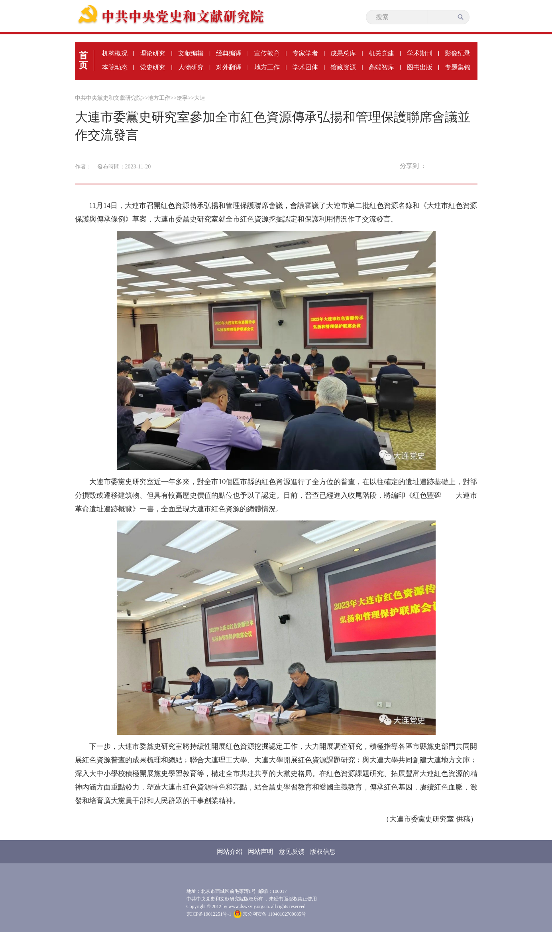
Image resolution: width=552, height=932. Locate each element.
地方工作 (267, 67)
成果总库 (343, 53)
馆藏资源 (343, 67)
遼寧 (182, 98)
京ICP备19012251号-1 (209, 914)
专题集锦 (457, 67)
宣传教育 (267, 53)
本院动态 (115, 67)
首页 (83, 60)
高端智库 (381, 67)
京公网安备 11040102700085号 (270, 914)
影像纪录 (457, 53)
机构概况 (115, 53)
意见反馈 (291, 851)
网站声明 (260, 851)
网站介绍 (229, 851)
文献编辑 (191, 53)
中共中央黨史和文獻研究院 (108, 98)
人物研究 (191, 67)
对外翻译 (229, 67)
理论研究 (152, 53)
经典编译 (229, 53)
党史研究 (152, 67)
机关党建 (381, 53)
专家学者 (305, 53)
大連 (199, 98)
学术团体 (305, 67)
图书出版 (419, 67)
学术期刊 (419, 53)
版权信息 (323, 851)
